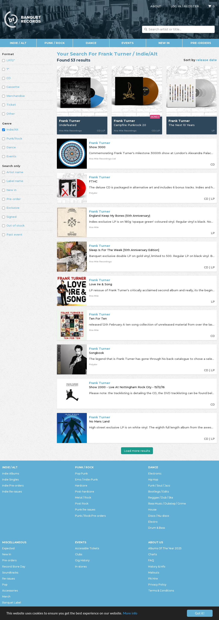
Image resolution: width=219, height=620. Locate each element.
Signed (9, 216)
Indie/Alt (10, 129)
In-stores (81, 566)
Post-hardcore (84, 491)
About (155, 6)
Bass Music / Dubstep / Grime (167, 503)
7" (5, 69)
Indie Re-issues (12, 491)
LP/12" (8, 60)
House (152, 509)
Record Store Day (13, 566)
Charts (152, 554)
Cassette (10, 87)
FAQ (151, 560)
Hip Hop (153, 479)
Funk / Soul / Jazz (159, 485)
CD (6, 78)
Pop (4, 584)
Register (191, 6)
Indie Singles (10, 479)
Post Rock (81, 503)
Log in (176, 6)
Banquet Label (11, 602)
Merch (6, 596)
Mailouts (153, 572)
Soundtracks (10, 572)
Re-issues (8, 578)
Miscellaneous (14, 542)
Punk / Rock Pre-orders (90, 515)
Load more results (137, 450)
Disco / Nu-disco (158, 515)
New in (9, 190)
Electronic (154, 473)
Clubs (78, 554)
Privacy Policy (157, 584)
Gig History (82, 560)
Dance (91, 43)
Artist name (12, 172)
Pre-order (11, 199)
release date (206, 60)
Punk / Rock (54, 43)
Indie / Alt (18, 43)
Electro (153, 521)
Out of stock (13, 225)
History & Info (156, 566)
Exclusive (10, 207)
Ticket (9, 104)
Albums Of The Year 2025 (165, 548)
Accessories (10, 590)
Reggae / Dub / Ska (160, 497)
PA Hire (153, 578)
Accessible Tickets (87, 548)
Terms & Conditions (161, 590)
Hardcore (81, 485)
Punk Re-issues (85, 509)
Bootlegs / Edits (158, 491)
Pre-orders (201, 43)
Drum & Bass (156, 527)
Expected (8, 548)
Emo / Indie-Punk (86, 479)
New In (164, 43)
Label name (12, 181)
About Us (155, 542)
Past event (12, 234)
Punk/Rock (12, 138)
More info (132, 613)
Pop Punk (81, 473)
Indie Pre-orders (13, 485)
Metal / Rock (83, 497)
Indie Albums (10, 473)
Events (127, 43)
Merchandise (13, 96)
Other (8, 113)
